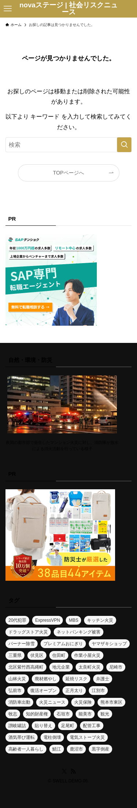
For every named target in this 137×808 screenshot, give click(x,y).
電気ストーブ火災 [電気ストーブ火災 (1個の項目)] (87, 737)
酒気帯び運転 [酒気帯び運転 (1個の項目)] (21, 737)
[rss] (73, 771)
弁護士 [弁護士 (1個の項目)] (102, 678)
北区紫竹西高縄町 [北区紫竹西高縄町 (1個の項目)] (25, 667)
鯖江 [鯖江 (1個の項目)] (56, 749)
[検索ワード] (68, 145)
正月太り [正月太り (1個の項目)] (74, 690)
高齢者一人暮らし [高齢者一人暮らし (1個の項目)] (25, 749)
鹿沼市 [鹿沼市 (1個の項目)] (76, 749)
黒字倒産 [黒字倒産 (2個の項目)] (100, 749)
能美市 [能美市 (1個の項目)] (85, 714)
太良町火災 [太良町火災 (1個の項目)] (89, 667)
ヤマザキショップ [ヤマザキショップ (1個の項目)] (109, 643)
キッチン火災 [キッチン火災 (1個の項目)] (100, 620)
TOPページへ (68, 173)
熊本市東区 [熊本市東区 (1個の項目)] (111, 702)
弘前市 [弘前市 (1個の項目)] (15, 690)
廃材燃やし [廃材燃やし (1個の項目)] (46, 678)
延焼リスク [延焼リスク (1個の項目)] (76, 678)
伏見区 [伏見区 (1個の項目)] (36, 655)
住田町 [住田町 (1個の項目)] (58, 655)
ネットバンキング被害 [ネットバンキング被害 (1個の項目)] (78, 632)
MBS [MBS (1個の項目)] (73, 620)
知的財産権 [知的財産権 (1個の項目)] (37, 714)
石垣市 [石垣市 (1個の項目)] (63, 714)
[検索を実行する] (124, 145)
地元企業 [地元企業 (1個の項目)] (61, 667)
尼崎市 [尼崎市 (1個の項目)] (115, 667)
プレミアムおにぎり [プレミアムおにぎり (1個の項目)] (63, 643)
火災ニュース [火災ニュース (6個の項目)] (52, 702)
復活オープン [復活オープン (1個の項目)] (43, 690)
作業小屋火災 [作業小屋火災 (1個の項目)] (87, 655)
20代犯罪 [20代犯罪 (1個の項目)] (17, 620)
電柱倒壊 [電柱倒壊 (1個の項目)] (52, 737)
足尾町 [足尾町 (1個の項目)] (67, 725)
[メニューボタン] (8, 9)
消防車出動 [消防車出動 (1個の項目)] (19, 702)
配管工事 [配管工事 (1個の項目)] (91, 725)
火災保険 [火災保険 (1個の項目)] (83, 702)
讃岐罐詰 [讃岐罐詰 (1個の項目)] (17, 725)
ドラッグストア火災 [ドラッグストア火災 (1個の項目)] (28, 632)
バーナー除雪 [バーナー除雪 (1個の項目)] (21, 643)
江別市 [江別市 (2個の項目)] (98, 690)
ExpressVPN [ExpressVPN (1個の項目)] (47, 620)
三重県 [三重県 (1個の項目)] (15, 655)
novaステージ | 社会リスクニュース (68, 9)
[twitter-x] (64, 771)
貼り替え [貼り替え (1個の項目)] (43, 725)
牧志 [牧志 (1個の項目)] (12, 714)
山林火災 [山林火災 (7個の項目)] (17, 678)
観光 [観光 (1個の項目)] (104, 714)
